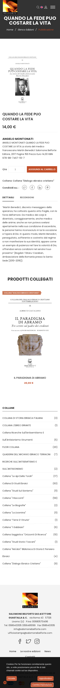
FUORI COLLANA (11, 447)
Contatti (30, 656)
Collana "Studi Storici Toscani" (19, 541)
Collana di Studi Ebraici (15, 483)
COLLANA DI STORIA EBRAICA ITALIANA (23, 418)
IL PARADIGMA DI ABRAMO (30, 378)
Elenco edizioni (26, 29)
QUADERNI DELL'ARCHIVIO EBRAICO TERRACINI (27, 454)
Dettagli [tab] (8, 197)
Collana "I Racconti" (13, 498)
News (47, 651)
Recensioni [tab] (27, 197)
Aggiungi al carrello (42, 169)
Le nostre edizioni (30, 651)
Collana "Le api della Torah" (18, 476)
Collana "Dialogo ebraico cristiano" (33, 180)
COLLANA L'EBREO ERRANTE (17, 425)
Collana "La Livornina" (14, 512)
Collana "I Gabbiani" (13, 527)
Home (10, 29)
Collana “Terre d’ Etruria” (16, 520)
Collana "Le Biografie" (14, 505)
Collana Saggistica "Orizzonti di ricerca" (25, 534)
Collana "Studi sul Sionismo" (18, 490)
